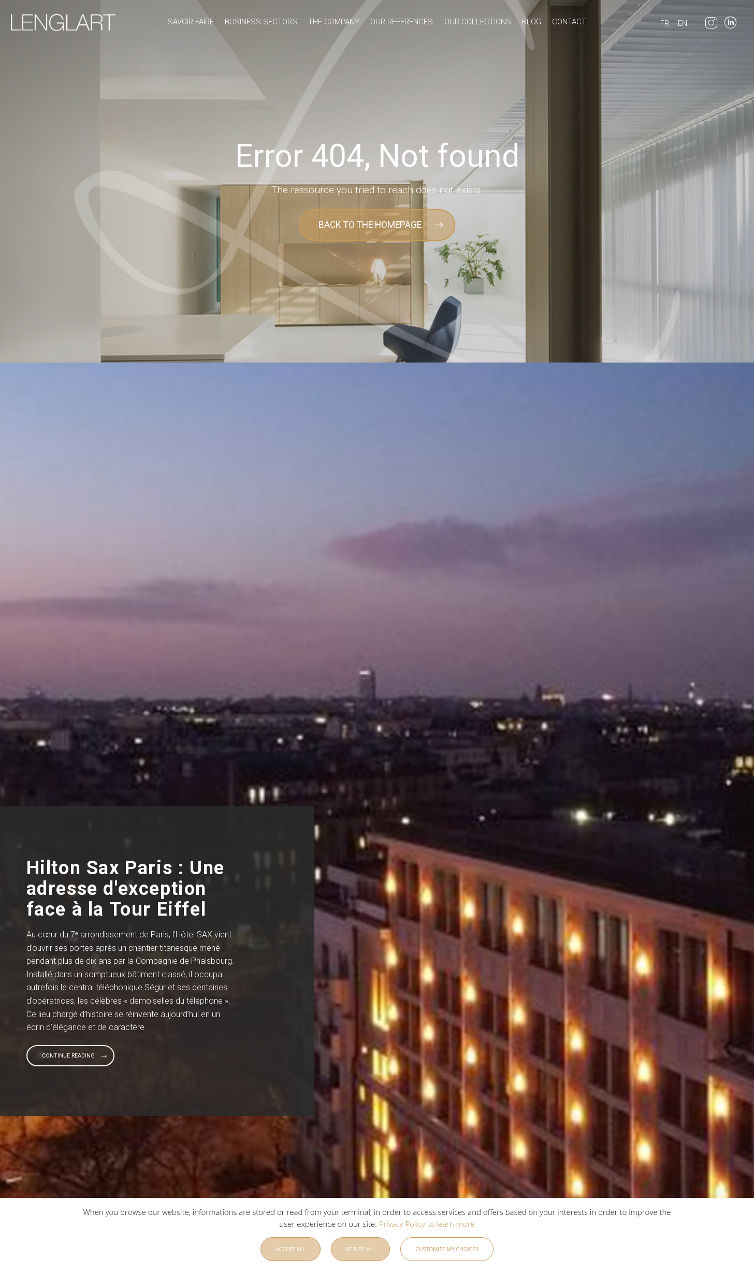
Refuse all (360, 1251)
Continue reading (68, 1055)
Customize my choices (446, 1251)
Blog (531, 22)
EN (682, 23)
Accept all (291, 1251)
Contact (569, 22)
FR (664, 23)
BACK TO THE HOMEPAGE (370, 225)
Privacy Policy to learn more (426, 1226)
